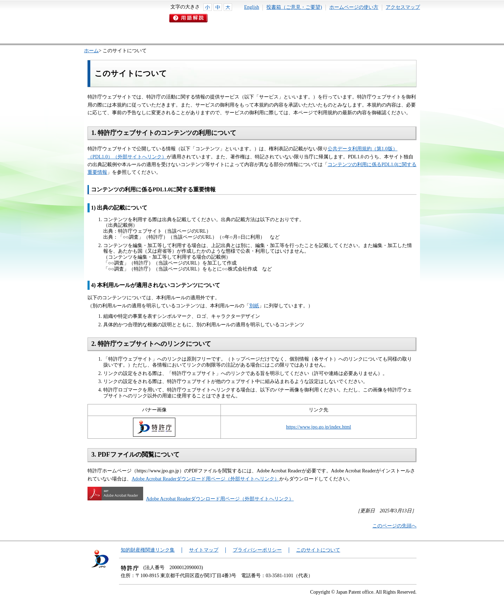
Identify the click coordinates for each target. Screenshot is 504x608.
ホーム (91, 50)
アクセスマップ (403, 7)
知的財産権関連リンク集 (148, 550)
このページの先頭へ (394, 525)
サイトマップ (203, 550)
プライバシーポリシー (257, 550)
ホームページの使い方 (353, 7)
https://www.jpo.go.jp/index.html (318, 427)
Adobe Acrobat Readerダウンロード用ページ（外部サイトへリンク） (205, 478)
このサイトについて (318, 550)
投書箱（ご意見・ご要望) (294, 7)
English (251, 7)
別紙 (254, 305)
